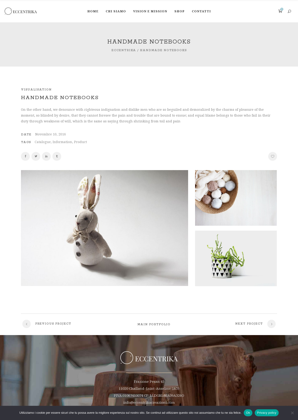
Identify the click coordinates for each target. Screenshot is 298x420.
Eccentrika (124, 50)
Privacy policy (266, 412)
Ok (248, 412)
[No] (292, 412)
